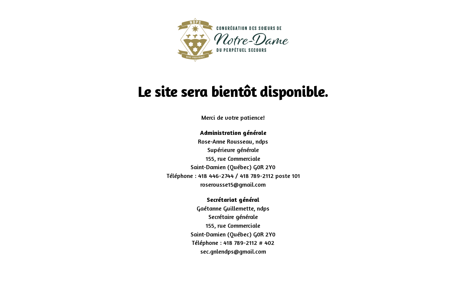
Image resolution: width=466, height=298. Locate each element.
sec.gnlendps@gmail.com (233, 251)
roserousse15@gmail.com (233, 184)
